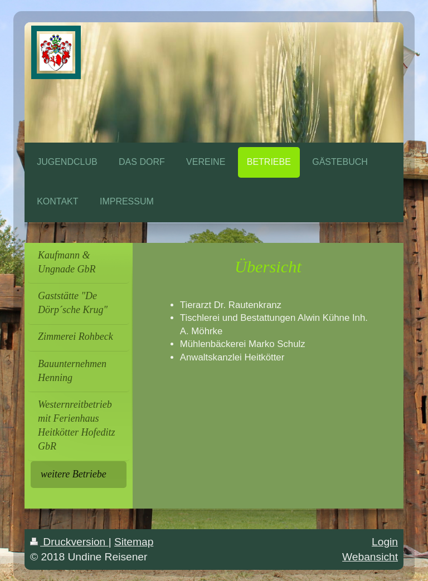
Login (385, 542)
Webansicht (370, 557)
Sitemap (133, 542)
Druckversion (69, 542)
